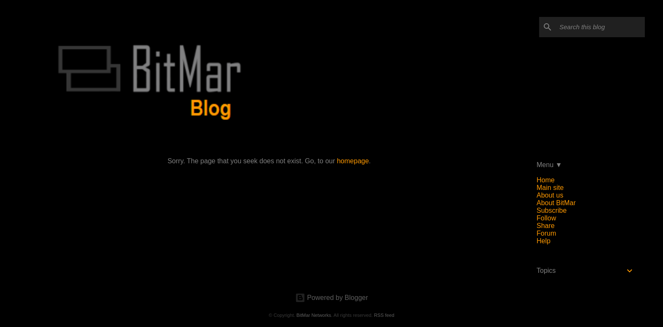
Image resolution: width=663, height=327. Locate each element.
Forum (546, 233)
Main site (550, 187)
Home (546, 180)
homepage (353, 161)
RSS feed (384, 315)
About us (550, 195)
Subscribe (552, 210)
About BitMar (556, 202)
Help (544, 241)
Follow (546, 218)
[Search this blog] (600, 27)
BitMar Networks (313, 315)
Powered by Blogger (331, 297)
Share (546, 225)
